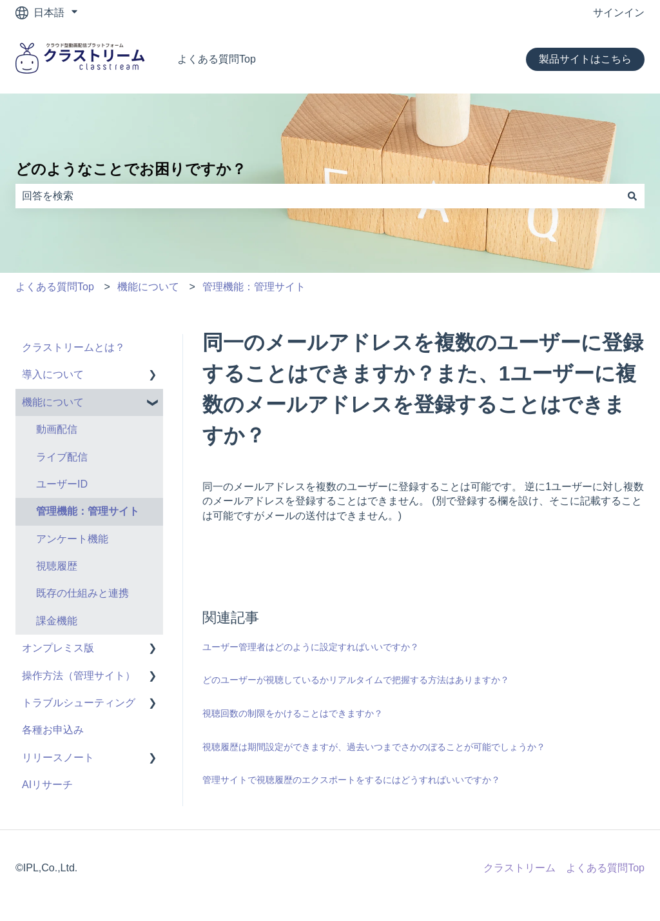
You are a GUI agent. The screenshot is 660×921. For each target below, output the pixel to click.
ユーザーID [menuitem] (62, 484)
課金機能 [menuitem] (56, 620)
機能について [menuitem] (53, 402)
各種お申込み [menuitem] (53, 729)
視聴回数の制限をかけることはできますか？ (292, 713)
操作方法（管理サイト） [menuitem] (78, 675)
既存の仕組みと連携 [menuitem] (82, 593)
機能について (148, 286)
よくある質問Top (216, 59)
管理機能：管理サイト (254, 286)
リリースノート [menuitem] (58, 757)
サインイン (619, 12)
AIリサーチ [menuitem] (47, 784)
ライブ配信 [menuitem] (62, 456)
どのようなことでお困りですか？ (130, 169)
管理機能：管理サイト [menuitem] (87, 511)
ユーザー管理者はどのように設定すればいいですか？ (310, 647)
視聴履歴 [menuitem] (56, 565)
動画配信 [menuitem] (56, 429)
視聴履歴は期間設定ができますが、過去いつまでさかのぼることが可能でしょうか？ (373, 747)
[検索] (632, 196)
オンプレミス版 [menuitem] (58, 647)
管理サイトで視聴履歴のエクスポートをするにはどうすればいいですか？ (351, 780)
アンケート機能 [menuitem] (72, 538)
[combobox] (317, 196)
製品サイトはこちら (585, 59)
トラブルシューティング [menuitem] (78, 702)
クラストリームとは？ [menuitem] (73, 347)
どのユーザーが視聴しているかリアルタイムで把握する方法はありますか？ (355, 680)
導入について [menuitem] (53, 374)
